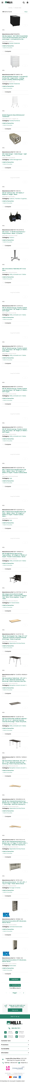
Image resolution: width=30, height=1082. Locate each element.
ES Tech (21, 1075)
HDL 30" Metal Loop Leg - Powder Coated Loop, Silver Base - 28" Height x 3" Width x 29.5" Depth (14, 430)
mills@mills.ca (24, 1062)
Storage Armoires (14, 888)
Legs (10, 478)
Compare (6, 51)
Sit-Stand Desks (14, 603)
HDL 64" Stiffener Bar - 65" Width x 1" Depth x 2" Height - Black (13, 193)
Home (10, 8)
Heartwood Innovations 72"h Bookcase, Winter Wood (14, 960)
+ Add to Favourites (8, 46)
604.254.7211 (16, 1028)
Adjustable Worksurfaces (17, 643)
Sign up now (15, 1010)
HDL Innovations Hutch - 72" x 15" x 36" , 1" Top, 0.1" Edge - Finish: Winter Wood (14, 882)
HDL (3, 30)
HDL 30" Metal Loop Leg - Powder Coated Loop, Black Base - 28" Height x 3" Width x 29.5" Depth (14, 390)
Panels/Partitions (14, 121)
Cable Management (15, 159)
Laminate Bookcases (15, 927)
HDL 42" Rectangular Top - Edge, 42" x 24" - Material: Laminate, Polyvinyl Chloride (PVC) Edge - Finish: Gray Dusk (14, 637)
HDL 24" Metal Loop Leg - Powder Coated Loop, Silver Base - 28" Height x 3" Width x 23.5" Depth (14, 349)
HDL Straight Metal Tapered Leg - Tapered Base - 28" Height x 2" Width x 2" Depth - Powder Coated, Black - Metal (14, 555)
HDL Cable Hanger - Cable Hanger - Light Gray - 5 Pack (14, 154)
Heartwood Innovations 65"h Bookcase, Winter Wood (14, 921)
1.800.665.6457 (14, 1062)
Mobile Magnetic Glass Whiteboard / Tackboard (13, 115)
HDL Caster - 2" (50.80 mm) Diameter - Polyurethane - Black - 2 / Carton (14, 232)
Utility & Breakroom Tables (17, 274)
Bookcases (12, 966)
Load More (15, 979)
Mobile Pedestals (14, 43)
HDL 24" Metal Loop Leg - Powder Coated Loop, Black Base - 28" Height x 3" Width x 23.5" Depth (14, 309)
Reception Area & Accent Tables (19, 685)
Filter (26, 12)
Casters (11, 237)
